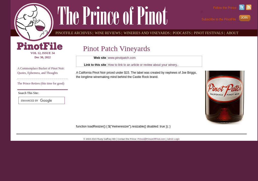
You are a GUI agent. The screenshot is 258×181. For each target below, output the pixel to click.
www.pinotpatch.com (122, 58)
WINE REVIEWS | (108, 32)
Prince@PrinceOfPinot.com (151, 139)
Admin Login (173, 139)
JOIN (244, 17)
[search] (41, 100)
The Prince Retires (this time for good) (40, 83)
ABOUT (232, 32)
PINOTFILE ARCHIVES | (74, 32)
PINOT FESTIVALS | (209, 32)
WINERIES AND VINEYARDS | (147, 32)
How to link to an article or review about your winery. (143, 65)
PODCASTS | (182, 32)
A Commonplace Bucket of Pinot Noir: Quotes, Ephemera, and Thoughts (41, 70)
